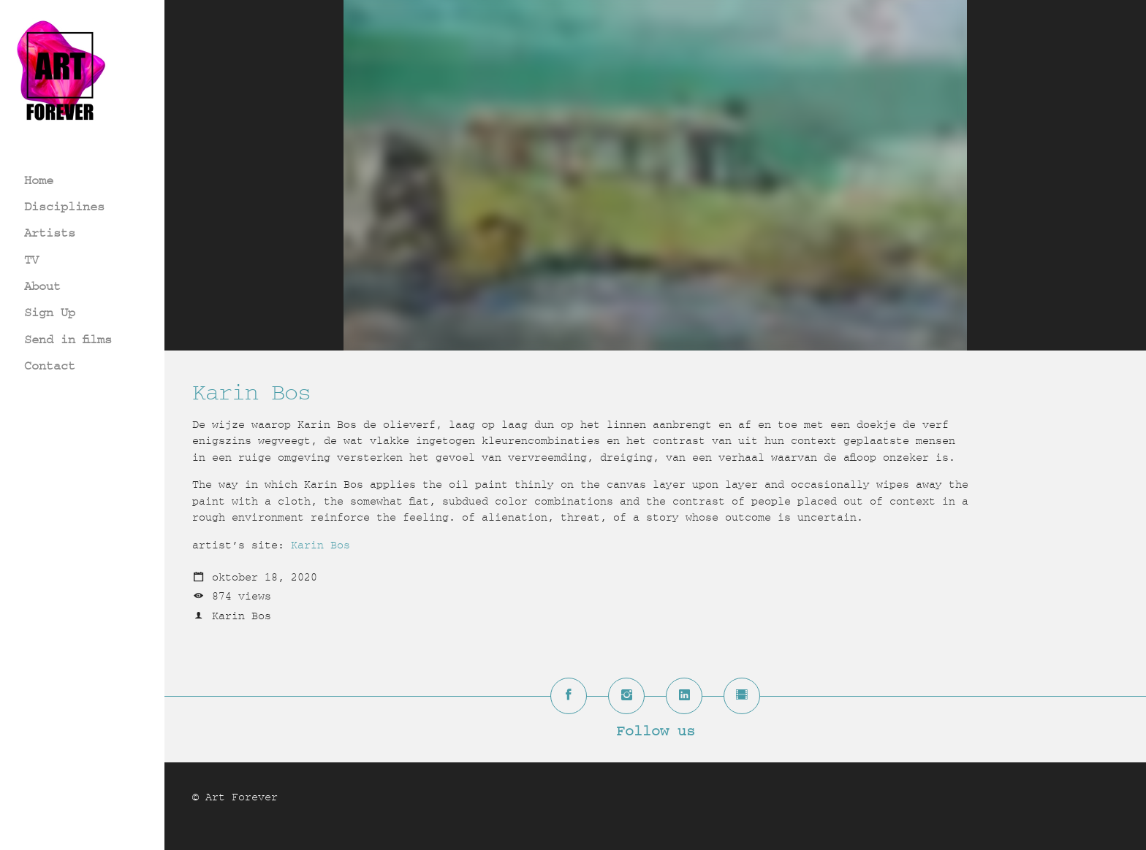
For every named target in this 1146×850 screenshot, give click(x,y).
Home (38, 180)
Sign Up (49, 312)
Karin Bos (320, 545)
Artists (49, 232)
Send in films (68, 339)
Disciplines (64, 206)
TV (31, 259)
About (42, 286)
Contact (49, 365)
